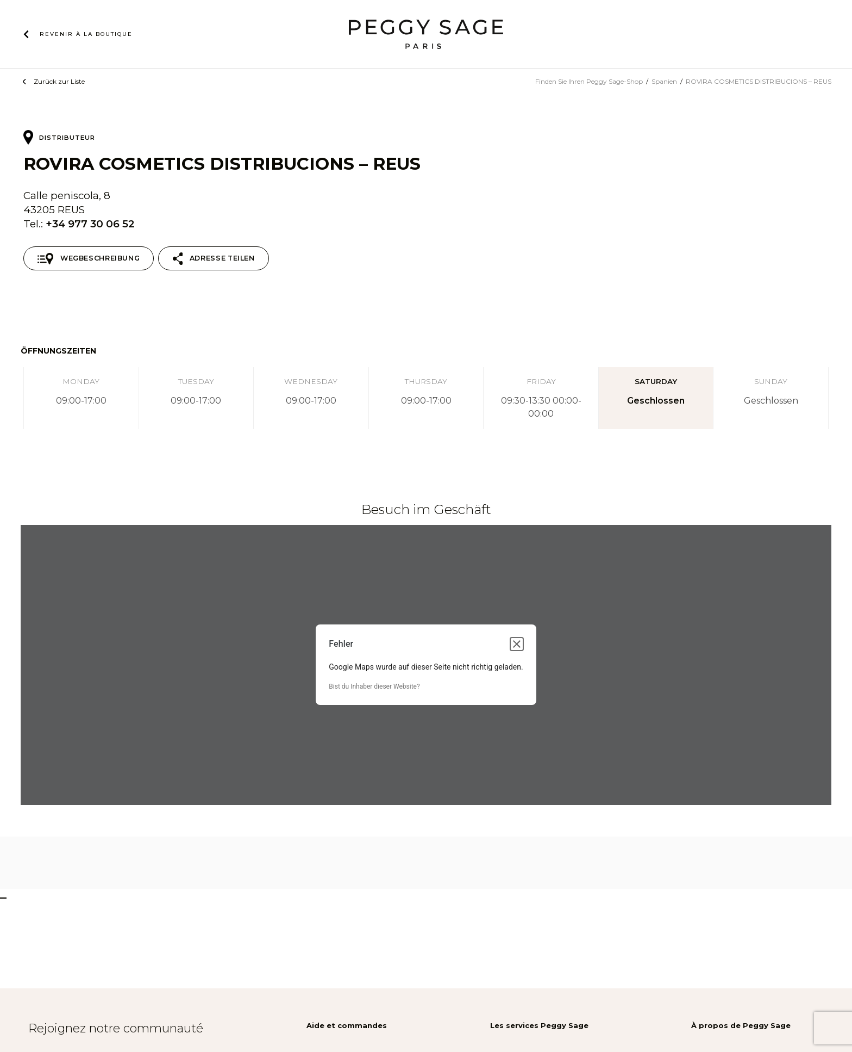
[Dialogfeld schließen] (516, 644)
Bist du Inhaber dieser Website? (374, 686)
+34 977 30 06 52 (90, 224)
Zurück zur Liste (59, 81)
